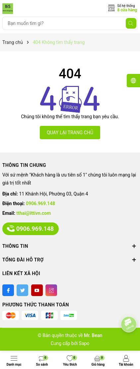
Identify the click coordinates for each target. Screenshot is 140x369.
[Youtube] (37, 290)
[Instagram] (51, 290)
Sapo (84, 343)
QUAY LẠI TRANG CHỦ (70, 132)
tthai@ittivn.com (33, 213)
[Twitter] (22, 290)
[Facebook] (8, 290)
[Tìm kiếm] (131, 23)
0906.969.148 (40, 203)
